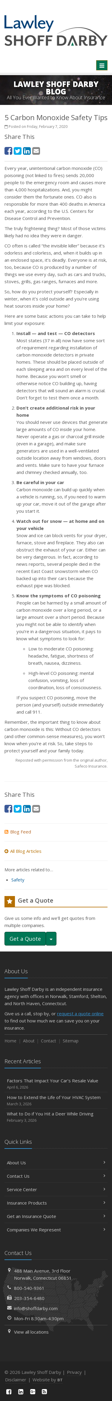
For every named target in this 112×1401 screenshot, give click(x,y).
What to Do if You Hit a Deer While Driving (56, 1117)
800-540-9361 (29, 1288)
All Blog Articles (23, 851)
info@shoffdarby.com (36, 1308)
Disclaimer (15, 1380)
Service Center (56, 1189)
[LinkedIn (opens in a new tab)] (27, 151)
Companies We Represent (56, 1230)
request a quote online (80, 1013)
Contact (48, 1041)
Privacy (74, 1372)
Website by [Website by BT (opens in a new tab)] (48, 1380)
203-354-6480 (29, 1298)
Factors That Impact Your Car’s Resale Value (56, 1084)
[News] (44, 1392)
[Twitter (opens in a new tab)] (18, 151)
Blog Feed (17, 832)
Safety (17, 880)
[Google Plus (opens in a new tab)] (32, 1392)
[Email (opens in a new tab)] (36, 151)
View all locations (31, 1332)
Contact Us (56, 1176)
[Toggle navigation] (102, 65)
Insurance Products (56, 1203)
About (29, 1041)
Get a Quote (25, 938)
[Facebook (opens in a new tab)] (8, 151)
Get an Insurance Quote (56, 1216)
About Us (56, 1163)
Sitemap (71, 1041)
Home (10, 1041)
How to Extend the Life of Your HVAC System (56, 1100)
